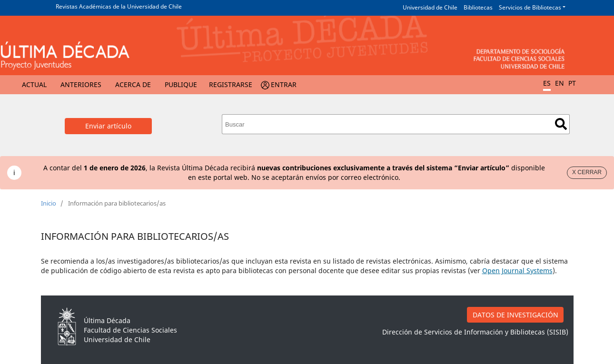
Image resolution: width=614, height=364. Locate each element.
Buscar (561, 124)
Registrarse (230, 84)
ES (547, 83)
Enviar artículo (108, 125)
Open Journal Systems (517, 270)
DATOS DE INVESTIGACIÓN (515, 314)
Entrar (284, 84)
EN (559, 83)
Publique (181, 84)
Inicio (48, 203)
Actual (34, 84)
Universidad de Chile (430, 7)
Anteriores (80, 84)
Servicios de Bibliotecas (530, 7)
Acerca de (133, 84)
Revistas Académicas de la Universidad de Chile (119, 6)
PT (572, 83)
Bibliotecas (478, 7)
